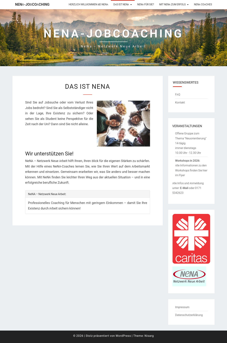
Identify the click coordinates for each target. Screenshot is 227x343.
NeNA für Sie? (145, 4)
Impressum (182, 307)
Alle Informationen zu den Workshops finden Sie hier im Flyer (191, 170)
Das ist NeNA (121, 4)
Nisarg (149, 335)
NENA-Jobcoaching (32, 4)
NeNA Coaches (203, 4)
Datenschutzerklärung (189, 315)
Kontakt (180, 102)
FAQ (177, 94)
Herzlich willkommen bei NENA (88, 4)
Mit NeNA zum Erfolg (172, 4)
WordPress (123, 335)
